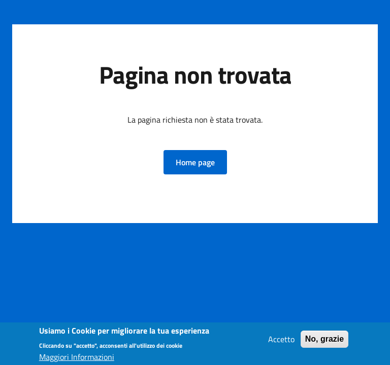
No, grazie (324, 341)
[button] (195, 162)
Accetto (281, 341)
